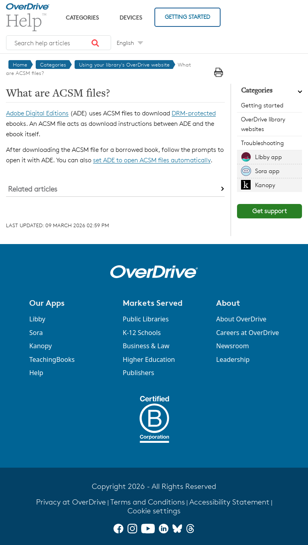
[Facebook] (118, 528)
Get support (269, 211)
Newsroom (232, 345)
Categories (82, 17)
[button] (95, 42)
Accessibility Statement (229, 502)
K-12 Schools (142, 332)
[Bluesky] (177, 528)
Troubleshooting (262, 143)
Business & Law (146, 345)
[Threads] (190, 528)
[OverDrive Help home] (27, 17)
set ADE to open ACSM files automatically (152, 160)
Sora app (267, 171)
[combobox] (58, 42)
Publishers (138, 372)
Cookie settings (154, 510)
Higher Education (149, 359)
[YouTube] (148, 528)
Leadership (232, 359)
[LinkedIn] (163, 528)
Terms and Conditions (147, 502)
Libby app (268, 157)
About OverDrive (241, 319)
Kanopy (265, 185)
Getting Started (187, 16)
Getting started (262, 105)
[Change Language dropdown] (130, 42)
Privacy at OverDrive (71, 502)
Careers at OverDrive (247, 332)
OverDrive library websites (263, 124)
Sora (36, 332)
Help (36, 372)
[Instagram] (132, 528)
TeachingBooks (52, 359)
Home (20, 64)
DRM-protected (194, 113)
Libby (37, 319)
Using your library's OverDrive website (124, 64)
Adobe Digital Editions (37, 113)
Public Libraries (146, 319)
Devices (131, 17)
